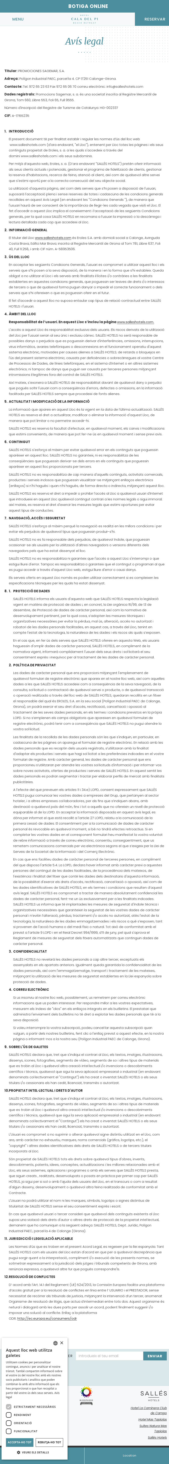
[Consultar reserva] (152, 19)
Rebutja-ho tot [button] (49, 1442)
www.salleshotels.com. (135, 322)
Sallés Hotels (157, 1437)
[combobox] (55, 1343)
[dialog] (35, 1399)
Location (126, 1455)
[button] (34, 1452)
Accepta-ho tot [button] (20, 1442)
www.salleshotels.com (53, 237)
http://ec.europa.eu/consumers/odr (47, 1318)
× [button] (61, 1343)
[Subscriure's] (155, 1356)
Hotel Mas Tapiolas (152, 1419)
